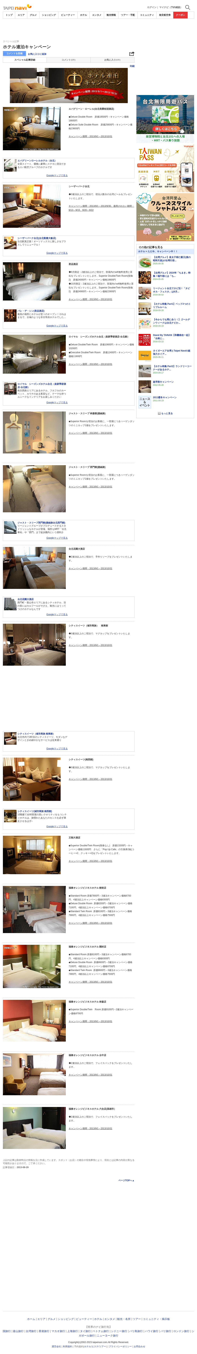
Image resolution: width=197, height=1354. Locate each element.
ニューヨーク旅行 (107, 1335)
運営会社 (56, 1346)
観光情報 (111, 15)
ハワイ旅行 (151, 1331)
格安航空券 (165, 15)
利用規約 (67, 1346)
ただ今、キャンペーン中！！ (163, 251)
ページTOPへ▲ (126, 1180)
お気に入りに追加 (37, 54)
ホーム (31, 1319)
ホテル (83, 15)
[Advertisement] (98, 29)
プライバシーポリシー (120, 1346)
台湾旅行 (31, 1331)
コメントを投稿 (14, 53)
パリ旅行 (165, 1331)
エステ (95, 1346)
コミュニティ (147, 15)
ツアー (137, 1319)
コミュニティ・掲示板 (156, 1319)
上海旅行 (72, 1331)
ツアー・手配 (128, 15)
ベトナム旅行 (101, 1331)
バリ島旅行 (136, 1331)
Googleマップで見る (57, 175)
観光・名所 (124, 1319)
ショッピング (49, 15)
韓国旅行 (5, 1331)
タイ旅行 (85, 1331)
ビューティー (68, 15)
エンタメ (96, 15)
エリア (21, 15)
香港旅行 (44, 1331)
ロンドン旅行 (181, 1331)
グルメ (33, 15)
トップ (9, 15)
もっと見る (167, 413)
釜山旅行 (18, 1331)
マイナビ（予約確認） (170, 7)
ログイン (151, 7)
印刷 (132, 66)
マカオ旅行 (58, 1331)
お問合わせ (139, 1346)
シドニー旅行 (119, 1331)
